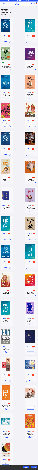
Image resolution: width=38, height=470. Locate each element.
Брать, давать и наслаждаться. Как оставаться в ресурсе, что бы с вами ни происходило (6, 39)
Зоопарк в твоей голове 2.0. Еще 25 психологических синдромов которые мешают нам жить (6, 67)
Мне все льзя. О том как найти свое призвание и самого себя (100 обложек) (31, 434)
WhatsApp (28, 0)
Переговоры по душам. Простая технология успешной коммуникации (30, 180)
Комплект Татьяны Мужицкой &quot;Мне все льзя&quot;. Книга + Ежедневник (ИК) (6, 237)
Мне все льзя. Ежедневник (5, 321)
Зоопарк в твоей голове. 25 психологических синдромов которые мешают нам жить (6, 124)
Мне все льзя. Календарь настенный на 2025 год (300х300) (31, 406)
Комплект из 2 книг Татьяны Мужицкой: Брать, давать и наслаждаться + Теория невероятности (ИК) (6, 152)
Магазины (11, 0)
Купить (6, 41)
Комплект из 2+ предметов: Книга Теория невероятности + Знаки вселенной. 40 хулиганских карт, (30, 293)
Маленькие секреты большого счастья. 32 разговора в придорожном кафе (31, 152)
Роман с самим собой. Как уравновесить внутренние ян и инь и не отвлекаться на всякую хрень (30, 67)
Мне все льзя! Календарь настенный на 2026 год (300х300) (31, 378)
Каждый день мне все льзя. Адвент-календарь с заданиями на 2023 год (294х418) (6, 434)
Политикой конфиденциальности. (16, 467)
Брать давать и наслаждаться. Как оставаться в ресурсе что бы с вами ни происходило (31, 208)
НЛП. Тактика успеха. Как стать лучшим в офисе (6, 349)
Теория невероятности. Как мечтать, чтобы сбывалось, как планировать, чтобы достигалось (31, 124)
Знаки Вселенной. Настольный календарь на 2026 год (6, 406)
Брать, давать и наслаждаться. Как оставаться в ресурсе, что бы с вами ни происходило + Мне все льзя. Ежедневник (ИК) (31, 265)
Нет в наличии (6, 352)
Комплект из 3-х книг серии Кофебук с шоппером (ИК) (6, 378)
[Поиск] (6, 3)
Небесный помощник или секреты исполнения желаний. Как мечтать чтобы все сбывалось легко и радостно (6, 180)
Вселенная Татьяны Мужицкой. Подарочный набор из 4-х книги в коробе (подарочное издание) (6, 208)
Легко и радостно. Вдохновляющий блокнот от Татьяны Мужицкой (31, 350)
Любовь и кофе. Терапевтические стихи (30, 236)
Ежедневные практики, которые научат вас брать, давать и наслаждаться (6, 95)
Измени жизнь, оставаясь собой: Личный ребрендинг (30, 321)
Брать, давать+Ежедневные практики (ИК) (6, 265)
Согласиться (26, 467)
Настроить (34, 467)
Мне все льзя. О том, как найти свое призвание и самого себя (31, 39)
